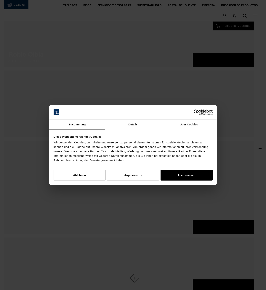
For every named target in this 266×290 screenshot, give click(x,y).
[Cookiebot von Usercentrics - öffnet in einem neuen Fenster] (196, 112)
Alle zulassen (186, 175)
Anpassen (133, 175)
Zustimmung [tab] (77, 124)
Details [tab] (133, 124)
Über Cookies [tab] (189, 124)
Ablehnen (79, 175)
